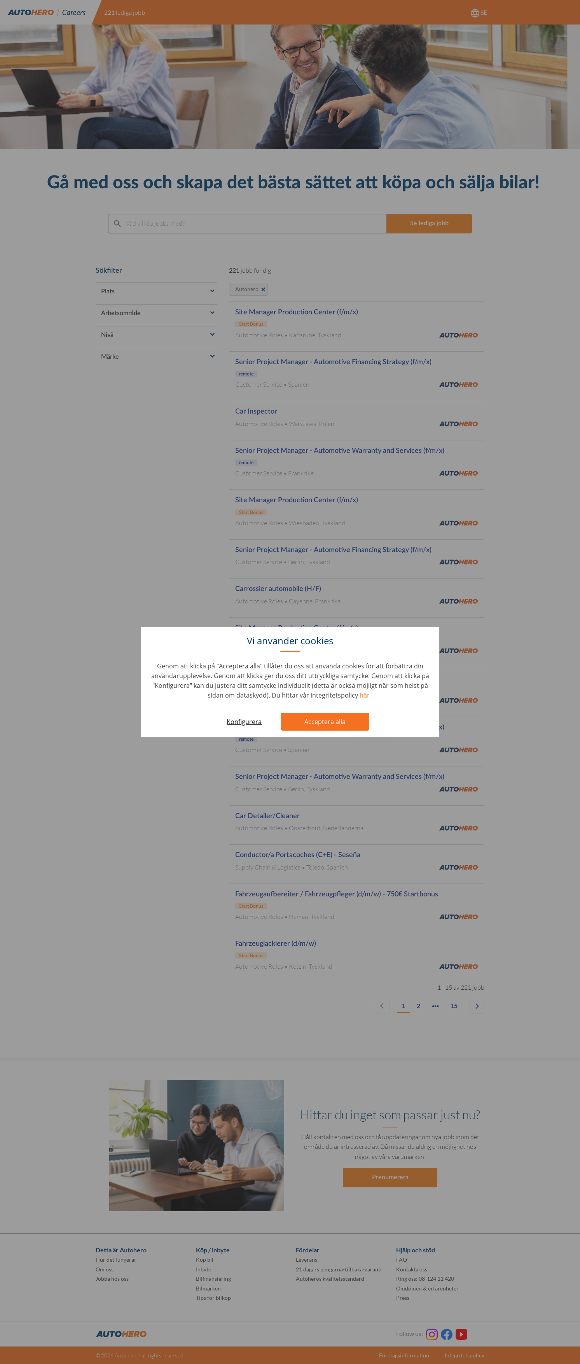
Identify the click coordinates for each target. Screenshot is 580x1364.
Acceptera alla (325, 721)
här (365, 695)
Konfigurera (244, 721)
